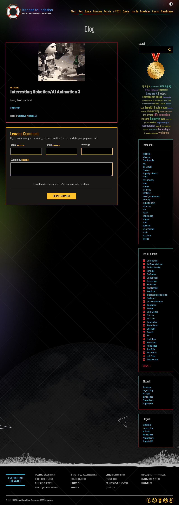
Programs (97, 11)
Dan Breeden (151, 274)
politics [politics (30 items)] (146, 123)
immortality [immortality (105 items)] (153, 111)
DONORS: (109, 479)
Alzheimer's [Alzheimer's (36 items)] (155, 87)
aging (145, 183)
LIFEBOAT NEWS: (77, 475)
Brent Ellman (151, 339)
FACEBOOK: (39, 475)
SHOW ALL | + (147, 366)
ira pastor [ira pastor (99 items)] (148, 115)
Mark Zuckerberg (148, 180)
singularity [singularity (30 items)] (168, 126)
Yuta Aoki (150, 308)
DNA (144, 164)
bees (144, 209)
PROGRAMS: (146, 483)
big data (145, 213)
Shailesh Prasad (152, 278)
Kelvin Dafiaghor (152, 288)
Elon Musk (146, 170)
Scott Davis (22, 116)
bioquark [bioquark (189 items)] (151, 94)
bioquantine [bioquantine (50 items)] (163, 90)
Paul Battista (151, 285)
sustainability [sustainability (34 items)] (153, 130)
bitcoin (145, 232)
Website (85, 145)
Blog (80, 11)
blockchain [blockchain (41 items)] (167, 97)
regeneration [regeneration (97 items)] (148, 126)
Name (17, 145)
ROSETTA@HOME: (41, 488)
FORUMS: (74, 488)
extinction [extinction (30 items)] (156, 104)
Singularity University (150, 173)
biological (146, 219)
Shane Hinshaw (152, 322)
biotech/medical (148, 229)
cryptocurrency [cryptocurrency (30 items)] (159, 101)
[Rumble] (171, 500)
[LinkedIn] (160, 500)
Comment (19, 159)
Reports (107, 11)
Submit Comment (61, 196)
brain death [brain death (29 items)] (145, 101)
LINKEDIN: (109, 475)
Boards (88, 11)
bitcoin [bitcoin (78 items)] (159, 97)
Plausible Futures (148, 400)
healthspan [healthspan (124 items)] (160, 108)
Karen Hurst (151, 291)
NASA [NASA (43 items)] (163, 119)
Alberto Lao (151, 319)
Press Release (167, 11)
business (146, 239)
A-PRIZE (117, 11)
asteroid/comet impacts (151, 196)
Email (53, 145)
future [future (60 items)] (162, 103)
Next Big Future (148, 397)
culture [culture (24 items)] (165, 101)
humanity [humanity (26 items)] (170, 108)
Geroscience (147, 387)
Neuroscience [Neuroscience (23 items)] (169, 119)
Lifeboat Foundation (23, 500)
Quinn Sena (150, 271)
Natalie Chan (151, 342)
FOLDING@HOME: (112, 483)
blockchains (147, 235)
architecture (147, 193)
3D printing (146, 154)
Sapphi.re (50, 500)
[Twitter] (154, 500)
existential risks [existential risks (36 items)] (147, 104)
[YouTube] (165, 500)
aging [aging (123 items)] (145, 86)
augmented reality (149, 203)
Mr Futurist (146, 394)
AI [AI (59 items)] (149, 86)
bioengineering (148, 216)
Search (169, 49)
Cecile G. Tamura (152, 312)
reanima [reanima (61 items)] (152, 122)
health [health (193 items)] (149, 108)
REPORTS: (74, 483)
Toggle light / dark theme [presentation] (171, 4)
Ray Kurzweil (147, 167)
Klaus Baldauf (151, 305)
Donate (126, 11)
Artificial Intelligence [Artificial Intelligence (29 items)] (151, 90)
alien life (146, 187)
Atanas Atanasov (152, 360)
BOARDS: (145, 479)
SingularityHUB (148, 404)
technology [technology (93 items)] (164, 129)
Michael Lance (152, 346)
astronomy (146, 200)
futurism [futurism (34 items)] (168, 104)
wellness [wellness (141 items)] (163, 133)
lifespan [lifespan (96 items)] (145, 119)
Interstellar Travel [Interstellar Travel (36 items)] (166, 112)
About (73, 11)
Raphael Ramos (152, 325)
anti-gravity (147, 190)
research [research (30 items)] (158, 126)
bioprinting (146, 226)
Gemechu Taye (152, 281)
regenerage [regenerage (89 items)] (163, 122)
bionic (145, 222)
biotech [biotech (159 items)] (162, 94)
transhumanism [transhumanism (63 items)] (151, 133)
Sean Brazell (151, 329)
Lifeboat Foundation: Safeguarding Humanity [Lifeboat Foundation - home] (29, 11)
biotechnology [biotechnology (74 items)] (148, 97)
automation (147, 206)
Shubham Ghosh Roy (154, 267)
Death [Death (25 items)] (169, 101)
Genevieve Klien (152, 261)
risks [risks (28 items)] (163, 126)
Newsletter (145, 11)
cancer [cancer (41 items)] (151, 101)
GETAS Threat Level (15, 480)
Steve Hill (150, 332)
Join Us (134, 11)
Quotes (155, 11)
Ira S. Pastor (151, 356)
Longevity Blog (148, 390)
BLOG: (73, 479)
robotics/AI (32, 116)
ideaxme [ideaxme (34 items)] (143, 112)
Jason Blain (151, 349)
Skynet (145, 177)
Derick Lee (150, 315)
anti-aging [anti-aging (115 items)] (165, 86)
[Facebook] (149, 500)
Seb (148, 336)
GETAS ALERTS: (147, 475)
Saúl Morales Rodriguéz (155, 264)
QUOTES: (109, 488)
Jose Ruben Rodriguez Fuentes (157, 295)
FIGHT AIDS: (39, 483)
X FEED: (38, 479)
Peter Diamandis (148, 160)
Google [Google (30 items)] (142, 108)
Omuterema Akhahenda (155, 302)
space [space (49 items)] (145, 129)
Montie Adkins (151, 353)
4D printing (146, 157)
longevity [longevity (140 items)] (155, 119)
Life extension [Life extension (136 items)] (162, 115)
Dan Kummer (151, 298)
